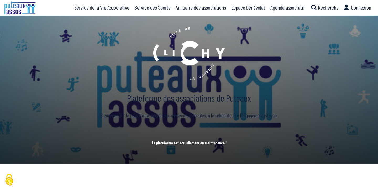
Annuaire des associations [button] (201, 7)
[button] (324, 8)
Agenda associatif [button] (287, 7)
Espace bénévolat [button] (248, 7)
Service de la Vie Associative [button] (101, 7)
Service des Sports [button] (152, 7)
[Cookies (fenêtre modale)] (9, 180)
